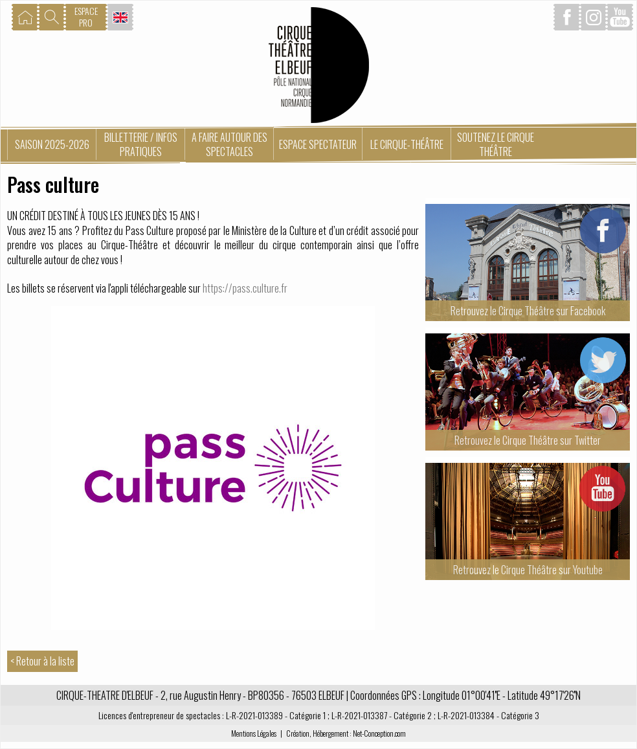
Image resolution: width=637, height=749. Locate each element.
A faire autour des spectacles (229, 144)
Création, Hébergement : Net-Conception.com (346, 733)
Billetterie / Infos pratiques (140, 144)
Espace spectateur (318, 144)
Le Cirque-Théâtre (406, 144)
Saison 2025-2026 (52, 144)
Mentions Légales (253, 733)
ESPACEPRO (86, 16)
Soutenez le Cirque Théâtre (495, 144)
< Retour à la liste (42, 661)
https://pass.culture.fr (245, 288)
